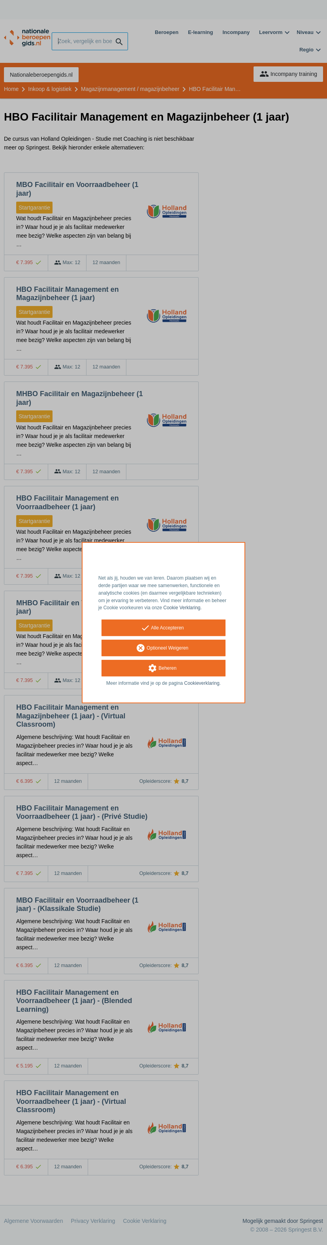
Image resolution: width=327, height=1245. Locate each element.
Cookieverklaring (201, 683)
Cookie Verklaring (182, 607)
